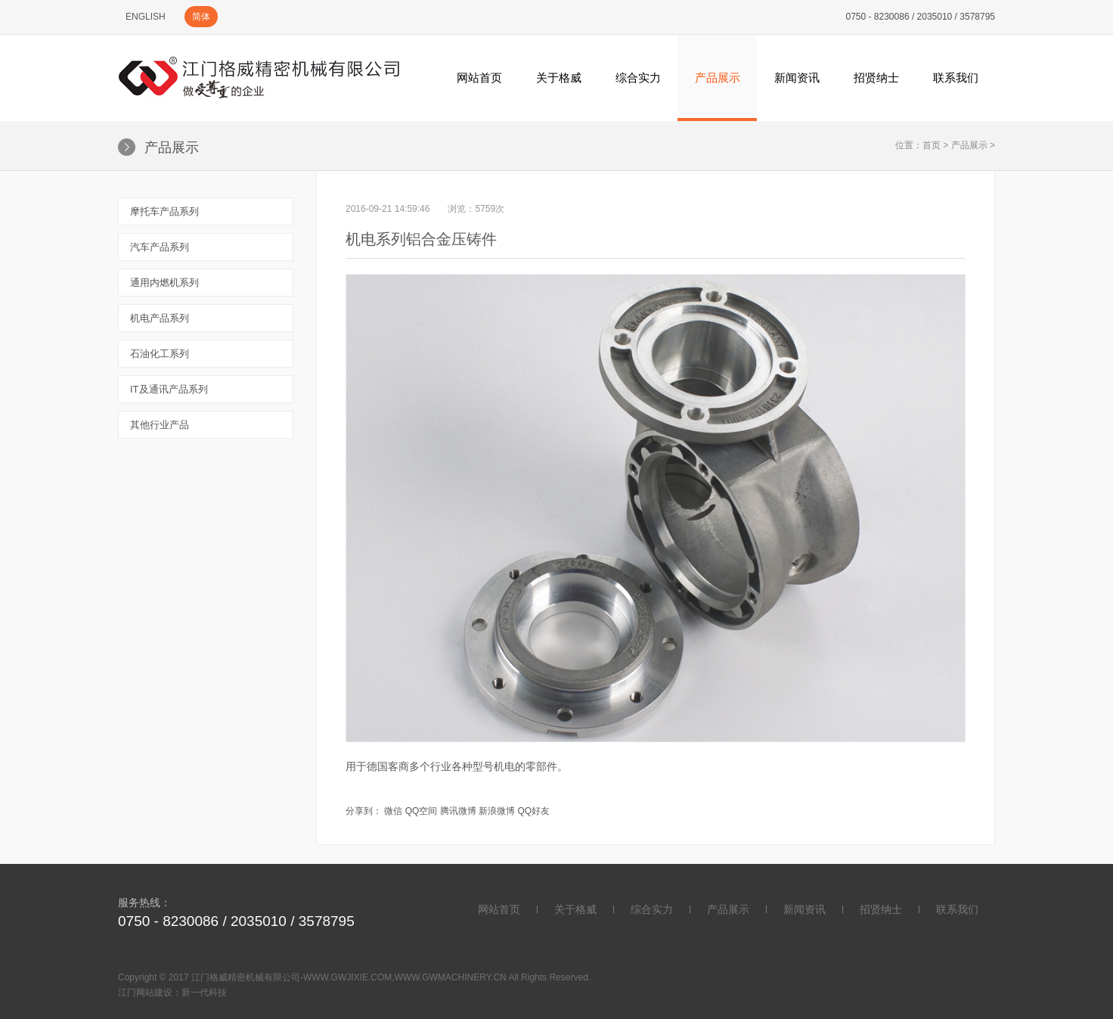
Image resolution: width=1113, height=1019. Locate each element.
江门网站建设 (145, 992)
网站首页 (479, 77)
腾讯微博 (458, 811)
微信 (393, 811)
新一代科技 (204, 992)
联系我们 (955, 77)
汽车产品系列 (159, 247)
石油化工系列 (159, 353)
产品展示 (717, 77)
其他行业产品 (159, 424)
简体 (201, 16)
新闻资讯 (797, 77)
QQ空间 (421, 811)
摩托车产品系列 (164, 211)
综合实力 (638, 77)
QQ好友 (533, 811)
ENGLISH (146, 16)
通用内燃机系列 (164, 282)
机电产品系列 (159, 318)
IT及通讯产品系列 (169, 389)
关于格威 (558, 77)
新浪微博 (497, 811)
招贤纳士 (876, 77)
